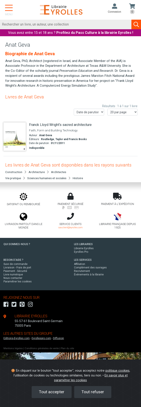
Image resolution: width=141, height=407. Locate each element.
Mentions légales (13, 348)
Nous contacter (12, 278)
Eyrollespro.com (41, 338)
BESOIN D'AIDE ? (13, 259)
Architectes (58, 172)
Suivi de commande (15, 264)
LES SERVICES (83, 259)
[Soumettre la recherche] (136, 24)
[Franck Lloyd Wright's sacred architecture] (14, 136)
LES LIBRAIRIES (83, 244)
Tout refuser (92, 391)
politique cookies (117, 371)
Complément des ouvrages (90, 267)
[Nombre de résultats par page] (122, 112)
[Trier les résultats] (89, 112)
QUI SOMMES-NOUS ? (16, 244)
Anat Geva (45, 135)
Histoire (78, 178)
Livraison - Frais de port (17, 267)
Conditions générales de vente (42, 348)
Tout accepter (51, 391)
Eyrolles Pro (81, 251)
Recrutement (82, 271)
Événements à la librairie (89, 274)
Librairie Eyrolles (84, 248)
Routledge (47, 139)
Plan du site (67, 348)
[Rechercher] (66, 24)
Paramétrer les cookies (17, 281)
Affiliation (79, 264)
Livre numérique (13, 274)
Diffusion (58, 338)
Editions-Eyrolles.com (16, 338)
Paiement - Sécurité (15, 271)
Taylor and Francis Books (71, 139)
